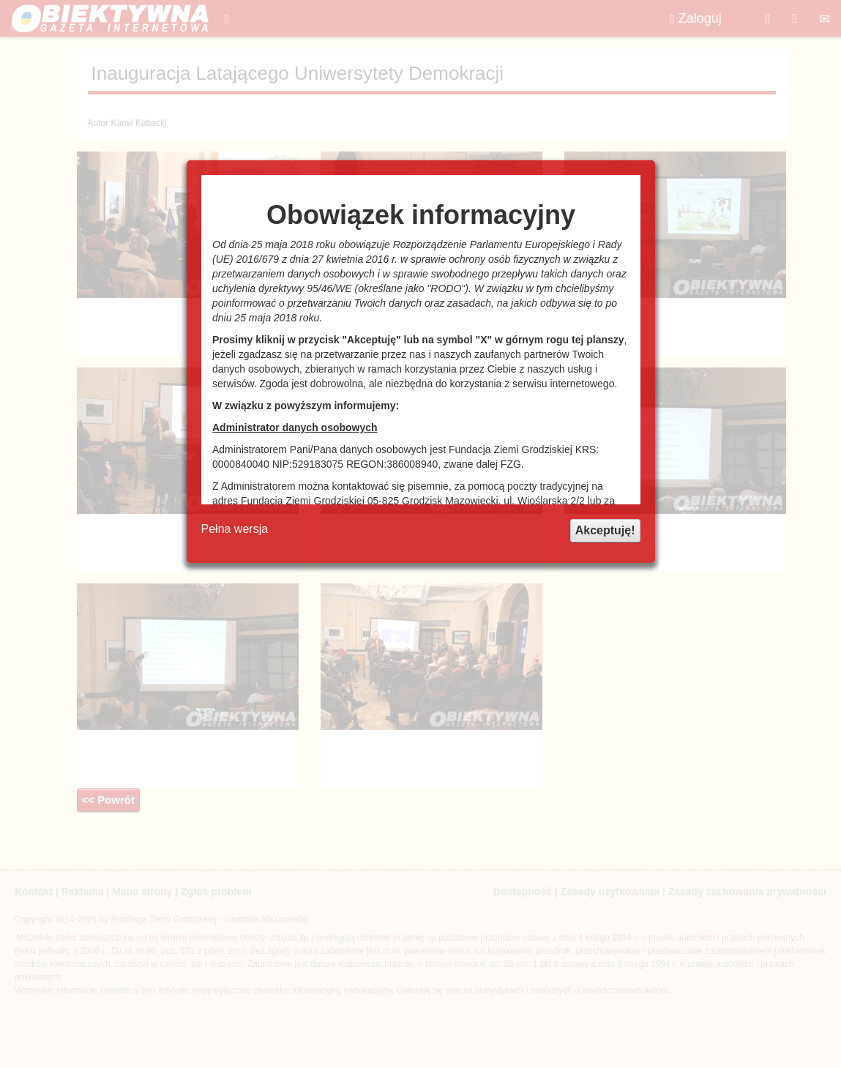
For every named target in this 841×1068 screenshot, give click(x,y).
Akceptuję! (605, 530)
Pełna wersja (235, 529)
